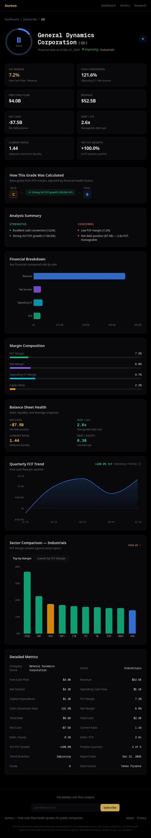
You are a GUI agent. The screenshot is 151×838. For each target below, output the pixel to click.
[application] (75, 299)
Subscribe (110, 807)
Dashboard (108, 5)
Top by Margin (22, 558)
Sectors (125, 5)
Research (140, 5)
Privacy (141, 818)
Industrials (30, 19)
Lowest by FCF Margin (51, 558)
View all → (134, 545)
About (130, 818)
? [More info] (139, 464)
